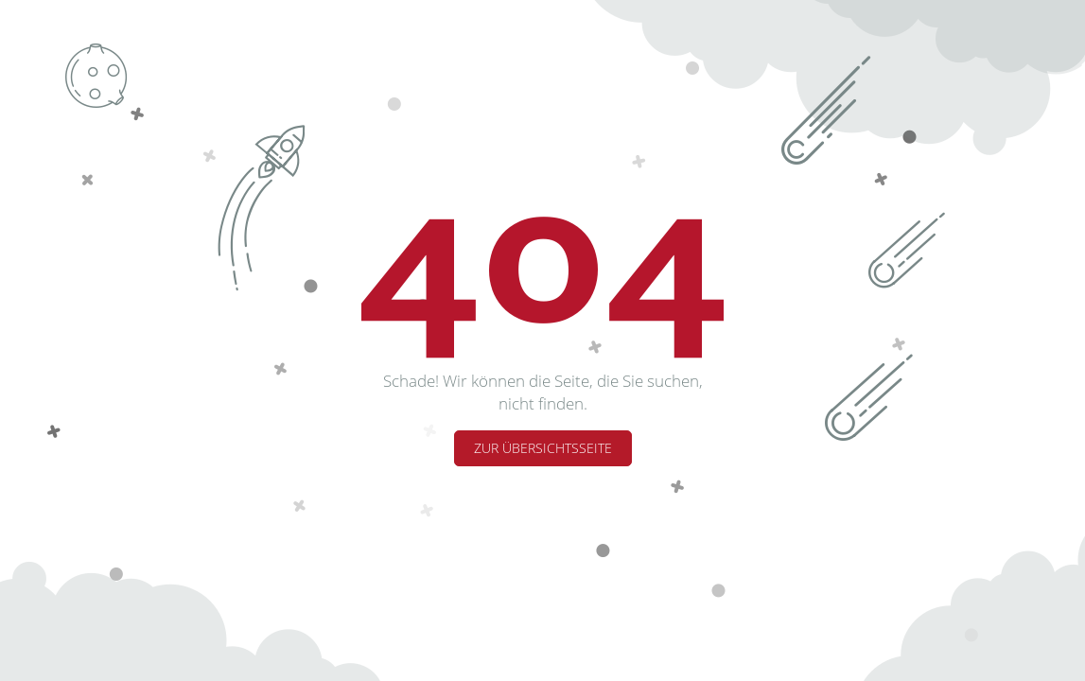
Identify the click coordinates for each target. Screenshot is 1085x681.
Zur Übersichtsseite (543, 448)
